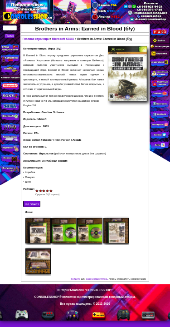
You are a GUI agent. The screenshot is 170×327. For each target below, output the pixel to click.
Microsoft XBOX (63, 38)
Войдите (76, 278)
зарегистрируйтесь (97, 278)
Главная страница (36, 38)
